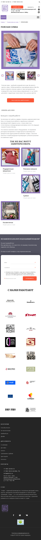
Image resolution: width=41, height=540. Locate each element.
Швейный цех (4, 433)
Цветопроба (4, 456)
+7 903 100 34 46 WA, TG (12, 471)
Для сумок (11, 109)
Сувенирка (4, 109)
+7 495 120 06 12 (6, 2)
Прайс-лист (17, 7)
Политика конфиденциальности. (20, 533)
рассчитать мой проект (20, 100)
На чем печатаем (5, 430)
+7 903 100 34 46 (17, 2)
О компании (4, 444)
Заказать (31, 7)
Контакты (3, 459)
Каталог (3, 17)
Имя (5, 262)
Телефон (7, 267)
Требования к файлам (7, 453)
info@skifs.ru (8, 473)
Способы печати (5, 427)
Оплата (3, 450)
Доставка (3, 447)
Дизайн (3, 436)
